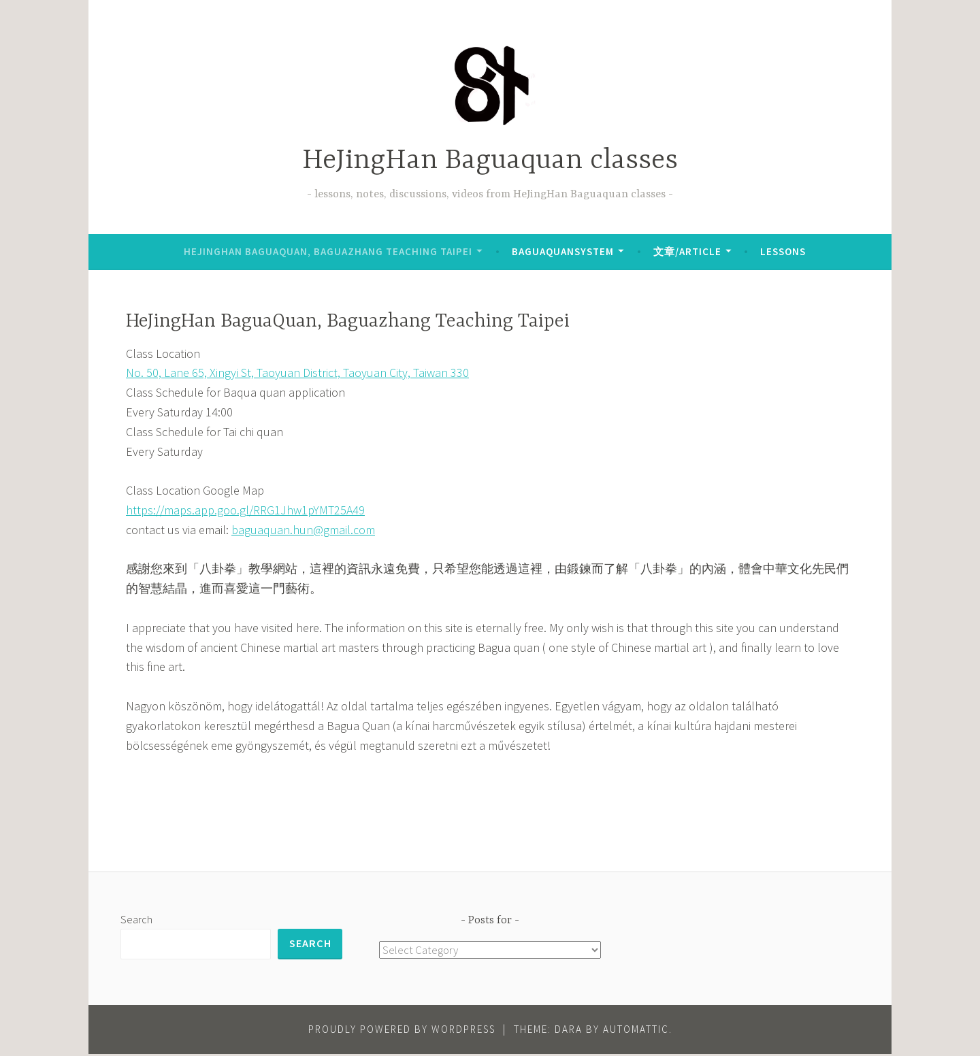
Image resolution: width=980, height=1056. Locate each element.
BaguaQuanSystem (563, 251)
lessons (783, 251)
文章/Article (687, 251)
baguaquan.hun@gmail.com (303, 530)
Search (136, 919)
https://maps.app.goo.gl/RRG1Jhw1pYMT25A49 (245, 510)
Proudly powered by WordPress (401, 1031)
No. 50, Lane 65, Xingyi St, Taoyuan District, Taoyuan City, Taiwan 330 (297, 372)
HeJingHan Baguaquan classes (490, 161)
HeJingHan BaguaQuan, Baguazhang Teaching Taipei (328, 251)
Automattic (636, 1031)
